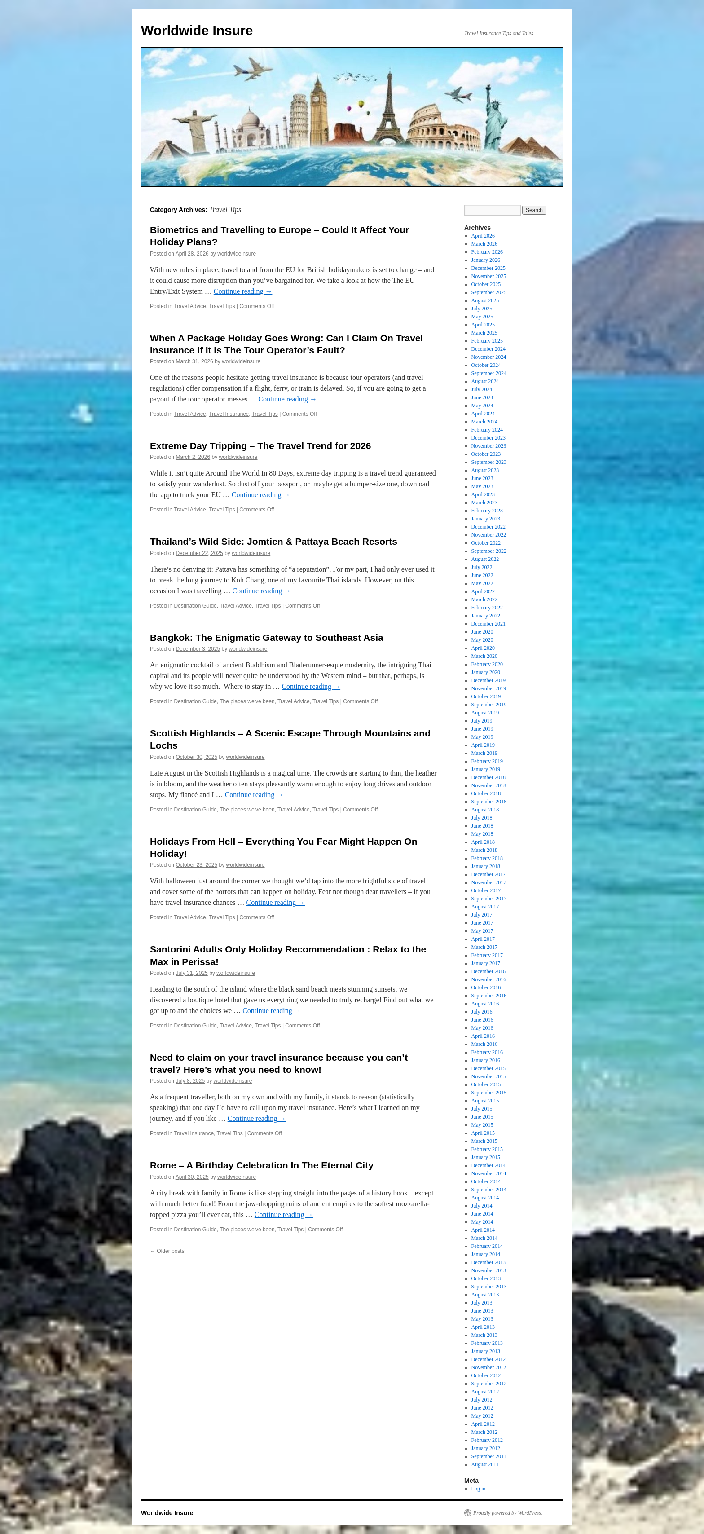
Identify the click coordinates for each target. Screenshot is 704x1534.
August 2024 (485, 381)
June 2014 (482, 1214)
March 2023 (484, 502)
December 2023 (488, 438)
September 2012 (488, 1383)
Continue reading (243, 291)
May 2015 (482, 1125)
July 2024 (482, 389)
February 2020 (487, 664)
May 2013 (482, 1319)
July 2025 (482, 308)
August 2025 (485, 300)
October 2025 (486, 284)
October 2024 (486, 365)
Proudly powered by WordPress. (507, 1513)
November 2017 (488, 882)
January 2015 (485, 1157)
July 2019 (482, 721)
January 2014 (485, 1254)
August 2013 (485, 1295)
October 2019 (486, 696)
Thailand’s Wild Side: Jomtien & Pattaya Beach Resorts (273, 541)
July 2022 (482, 567)
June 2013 (482, 1311)
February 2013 (487, 1343)
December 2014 (488, 1165)
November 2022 (488, 535)
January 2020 (485, 672)
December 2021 (488, 624)
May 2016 (482, 1028)
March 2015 (484, 1141)
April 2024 (483, 413)
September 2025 (488, 292)
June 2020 (482, 632)
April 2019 (483, 745)
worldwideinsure (236, 254)
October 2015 (486, 1084)
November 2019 (488, 688)
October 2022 (486, 543)
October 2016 (486, 987)
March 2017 (484, 947)
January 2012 (485, 1448)
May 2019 (482, 737)
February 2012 (487, 1440)
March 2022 (484, 599)
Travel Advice (190, 306)
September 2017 (488, 898)
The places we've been (247, 701)
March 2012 (484, 1432)
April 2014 (483, 1230)
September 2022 (488, 551)
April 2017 (483, 939)
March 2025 (484, 333)
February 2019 (487, 761)
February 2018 (487, 858)
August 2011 (485, 1464)
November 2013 (488, 1270)
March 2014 (484, 1238)
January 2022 (485, 616)
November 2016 (488, 979)
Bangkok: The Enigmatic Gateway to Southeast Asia (266, 637)
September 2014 (488, 1189)
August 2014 (485, 1198)
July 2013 (482, 1303)
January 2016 (485, 1060)
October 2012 (486, 1375)
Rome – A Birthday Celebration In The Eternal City (262, 1165)
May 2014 (482, 1222)
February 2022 (487, 607)
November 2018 (488, 785)
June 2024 (482, 397)
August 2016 (485, 1004)
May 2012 (482, 1416)
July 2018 (482, 818)
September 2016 (488, 995)
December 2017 (488, 874)
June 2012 (482, 1408)
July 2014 (482, 1206)
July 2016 (482, 1012)
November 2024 (488, 357)
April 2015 (483, 1133)
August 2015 (485, 1101)
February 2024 (487, 430)
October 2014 (486, 1181)
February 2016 (487, 1052)
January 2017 (485, 963)
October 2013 (486, 1278)
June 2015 (482, 1117)
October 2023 (486, 454)
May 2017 (482, 931)
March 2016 (484, 1044)
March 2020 (484, 656)
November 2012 (488, 1367)
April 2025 (483, 325)
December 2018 (488, 777)
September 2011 (488, 1456)
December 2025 (488, 268)
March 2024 (484, 422)
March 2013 (484, 1335)
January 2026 (485, 260)
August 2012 (485, 1392)
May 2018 (482, 834)
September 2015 (488, 1092)
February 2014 (487, 1246)
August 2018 (485, 810)
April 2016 (483, 1036)
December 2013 (488, 1262)
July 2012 (482, 1400)
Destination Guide (195, 606)
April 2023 (483, 494)
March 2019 (484, 753)
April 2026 (483, 236)
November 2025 (488, 276)
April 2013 (483, 1327)
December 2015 (488, 1068)
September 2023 (488, 462)
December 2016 (488, 971)
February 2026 (487, 252)
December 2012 (488, 1359)
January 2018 (485, 866)
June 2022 (482, 575)
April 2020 (483, 648)
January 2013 (485, 1351)
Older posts (167, 1251)
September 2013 (488, 1286)
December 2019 (488, 680)
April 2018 (483, 842)
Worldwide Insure (197, 30)
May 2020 (482, 640)
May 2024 (482, 405)
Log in (478, 1489)
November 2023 (488, 446)
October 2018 (486, 793)
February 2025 (487, 341)
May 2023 (482, 486)
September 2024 (488, 373)
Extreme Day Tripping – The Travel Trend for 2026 (260, 446)
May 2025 (482, 316)
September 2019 (488, 704)
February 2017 (487, 955)
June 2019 (482, 729)
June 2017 (482, 923)
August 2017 (485, 907)
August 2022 (485, 559)
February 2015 (487, 1149)
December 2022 (488, 527)
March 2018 (484, 850)
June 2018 (482, 826)
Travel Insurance (229, 414)
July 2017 (482, 915)
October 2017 (486, 890)
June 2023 (482, 478)
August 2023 (485, 470)
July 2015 (482, 1109)
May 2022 (482, 583)
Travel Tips (222, 306)
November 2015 (488, 1076)
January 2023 (485, 519)
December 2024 (488, 349)
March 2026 (484, 244)
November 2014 (488, 1173)
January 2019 (485, 769)
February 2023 (487, 510)
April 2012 (483, 1424)
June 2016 (482, 1020)
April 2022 (483, 591)
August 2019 (485, 713)
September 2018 (488, 801)
